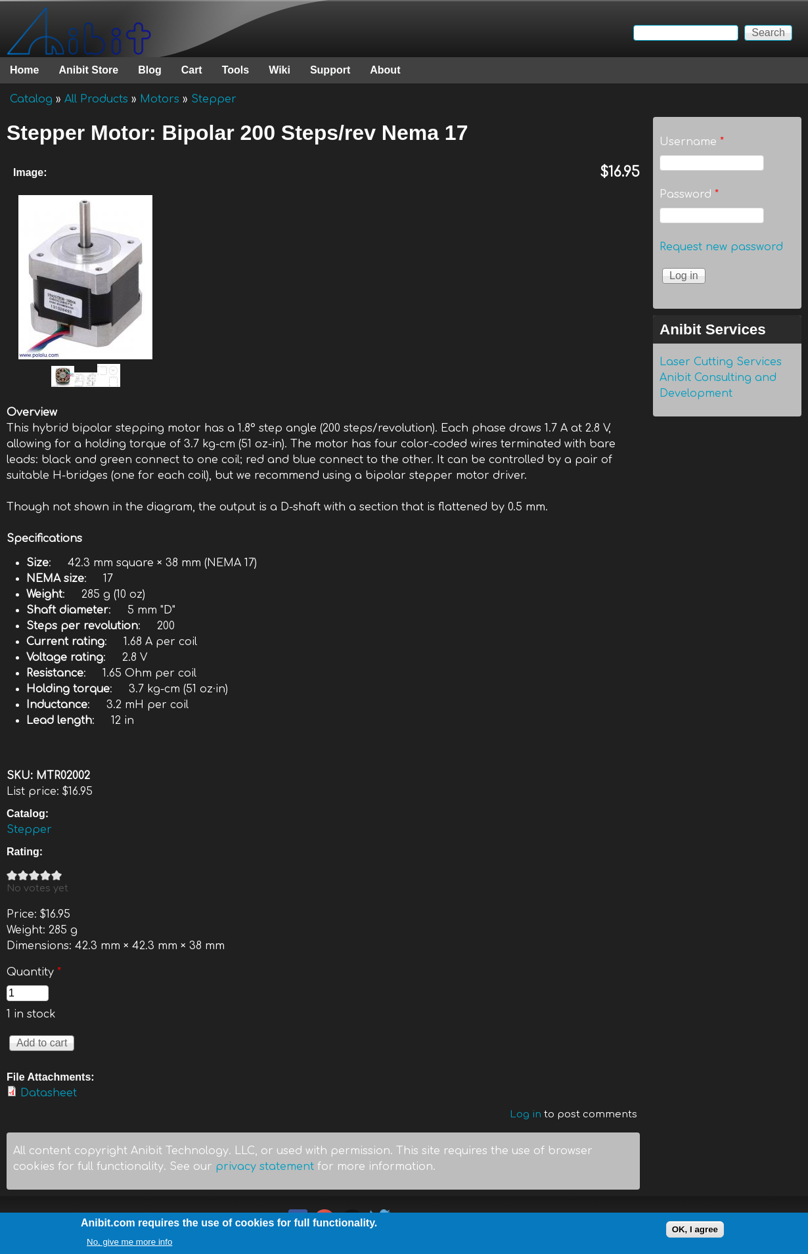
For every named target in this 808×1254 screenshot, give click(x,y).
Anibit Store (88, 70)
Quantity (34, 972)
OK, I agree (695, 1232)
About (385, 70)
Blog (150, 70)
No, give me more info (129, 1244)
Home (24, 70)
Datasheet (48, 1093)
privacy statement (264, 1167)
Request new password (721, 247)
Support (330, 70)
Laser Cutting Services (721, 362)
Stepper (213, 99)
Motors (159, 99)
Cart (191, 70)
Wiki (279, 70)
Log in (525, 1114)
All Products (96, 99)
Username (692, 142)
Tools (235, 70)
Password (689, 194)
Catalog (31, 99)
